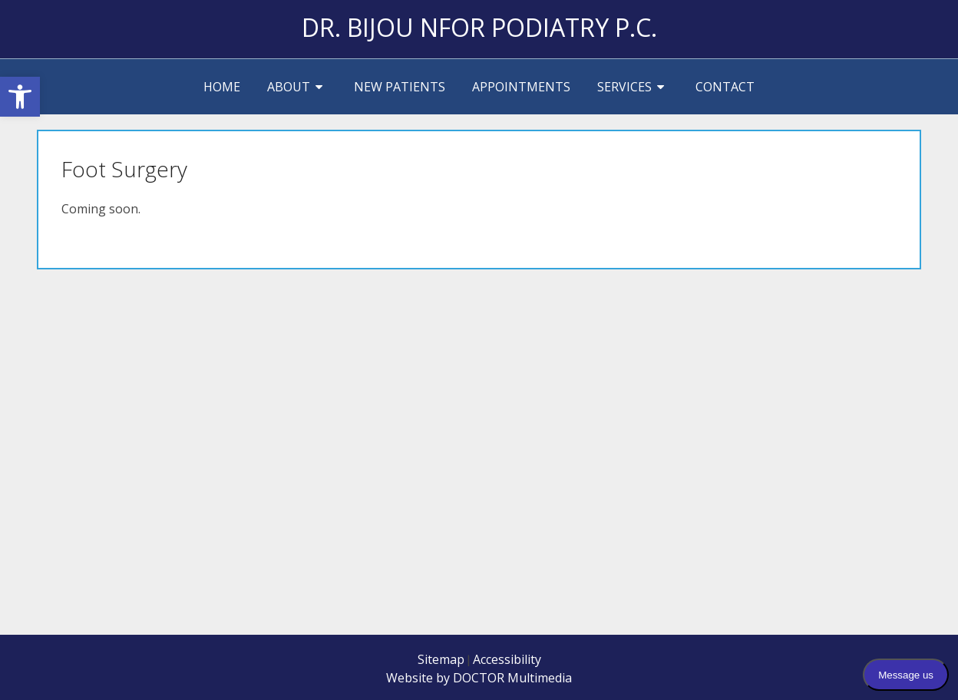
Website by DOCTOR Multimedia (479, 677)
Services (624, 86)
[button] (20, 97)
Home (221, 86)
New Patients (399, 86)
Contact (725, 86)
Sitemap (441, 659)
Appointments (521, 86)
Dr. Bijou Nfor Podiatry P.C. (479, 27)
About (288, 86)
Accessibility (507, 659)
